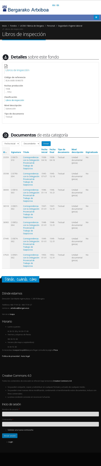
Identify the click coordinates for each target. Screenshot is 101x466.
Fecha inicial (44, 150)
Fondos (13, 25)
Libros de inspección (14, 29)
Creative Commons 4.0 (62, 381)
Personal (51, 25)
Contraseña (7, 419)
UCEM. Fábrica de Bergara (32, 25)
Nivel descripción (77, 150)
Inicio (4, 25)
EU (53, 5)
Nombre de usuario (11, 409)
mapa (12, 314)
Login (10, 442)
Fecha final (53, 150)
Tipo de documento (63, 150)
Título (26, 152)
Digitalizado (92, 152)
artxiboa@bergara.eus (20, 308)
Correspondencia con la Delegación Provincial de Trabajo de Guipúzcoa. (31, 163)
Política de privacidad (10, 356)
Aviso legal (25, 356)
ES (58, 5)
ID (5, 152)
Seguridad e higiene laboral (70, 25)
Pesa (56, 350)
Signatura (16, 152)
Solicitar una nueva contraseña (20, 430)
